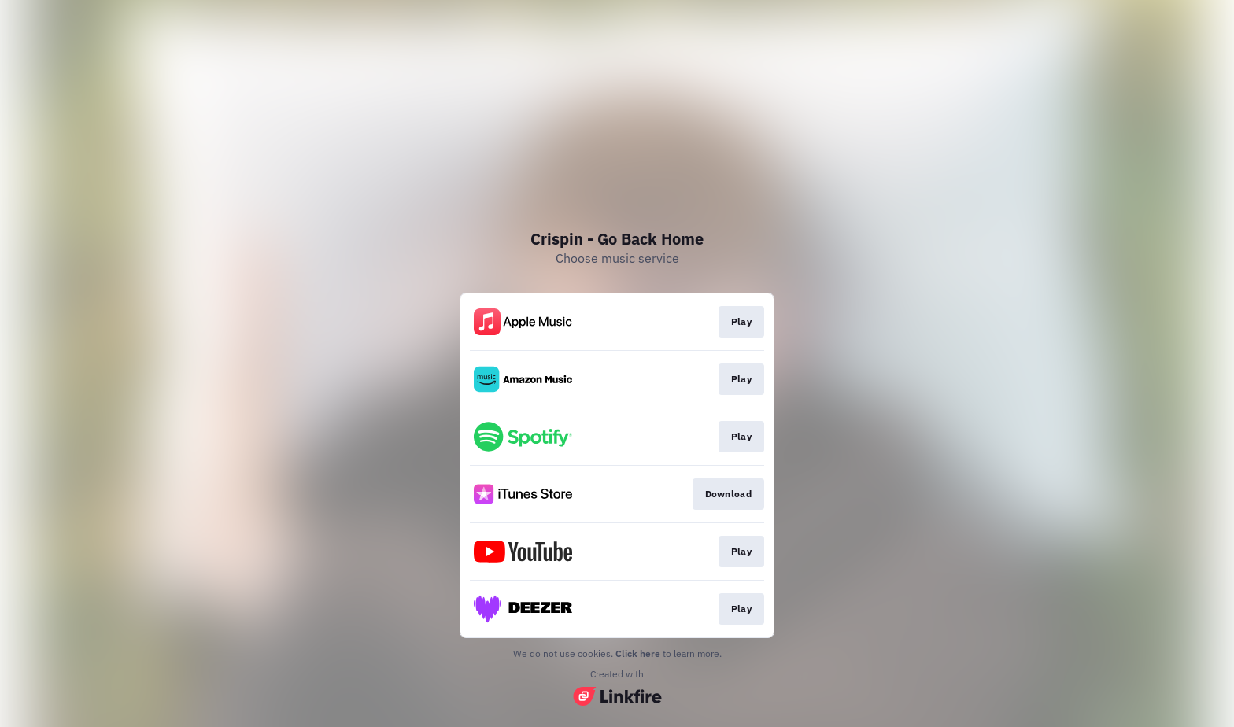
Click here (637, 653)
